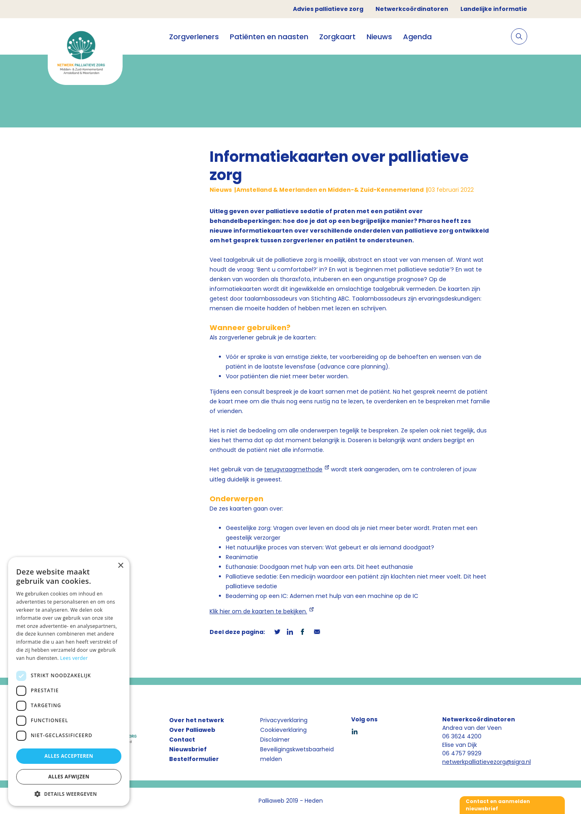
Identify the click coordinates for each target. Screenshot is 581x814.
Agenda (417, 37)
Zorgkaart (337, 37)
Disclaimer (275, 740)
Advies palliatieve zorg (328, 9)
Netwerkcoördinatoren (411, 9)
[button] (68, 794)
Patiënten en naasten (269, 37)
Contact (182, 740)
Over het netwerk (196, 720)
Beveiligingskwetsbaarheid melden (297, 754)
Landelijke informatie (493, 9)
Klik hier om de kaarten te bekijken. (258, 611)
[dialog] (68, 681)
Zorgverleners (194, 37)
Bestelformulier (194, 759)
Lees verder (74, 658)
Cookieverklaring (283, 730)
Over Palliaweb (192, 730)
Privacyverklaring (283, 720)
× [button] (120, 566)
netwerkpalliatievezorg (474, 762)
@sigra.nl (518, 762)
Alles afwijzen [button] (68, 776)
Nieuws (379, 37)
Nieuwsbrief (188, 749)
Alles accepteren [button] (69, 756)
